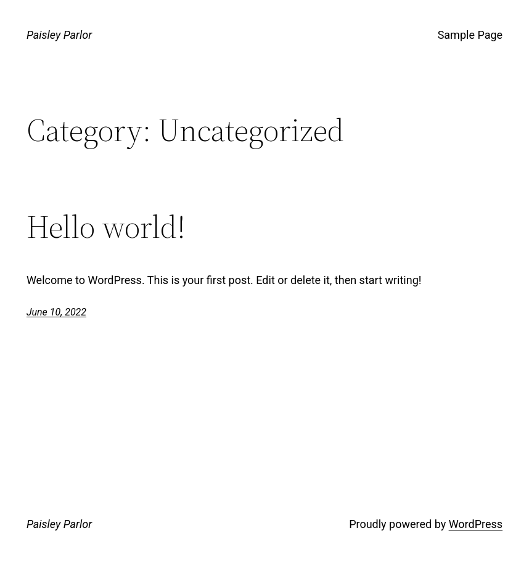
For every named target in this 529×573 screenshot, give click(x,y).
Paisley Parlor (59, 34)
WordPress (475, 524)
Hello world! (106, 227)
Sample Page (470, 34)
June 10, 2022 (56, 312)
